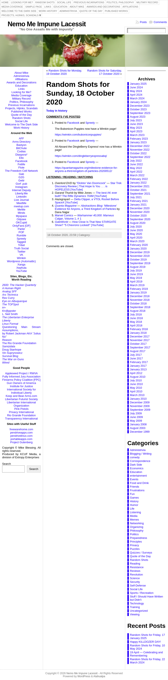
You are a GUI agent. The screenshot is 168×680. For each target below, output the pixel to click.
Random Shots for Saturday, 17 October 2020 (104, 72)
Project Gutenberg (21, 442)
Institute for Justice (21, 386)
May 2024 (136, 91)
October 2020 (138, 215)
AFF (21, 138)
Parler (21, 229)
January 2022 (138, 182)
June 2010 (136, 384)
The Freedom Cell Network (21, 170)
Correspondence (140, 461)
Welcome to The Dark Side (21, 124)
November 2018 (140, 299)
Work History (21, 127)
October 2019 (138, 259)
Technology (137, 603)
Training (135, 607)
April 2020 (136, 237)
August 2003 (137, 428)
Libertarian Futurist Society (21, 399)
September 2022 (140, 157)
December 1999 (140, 431)
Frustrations (137, 490)
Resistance (136, 567)
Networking (137, 523)
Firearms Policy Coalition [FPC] (21, 379)
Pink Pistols (21, 408)
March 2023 (137, 135)
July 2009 (136, 413)
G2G (21, 177)
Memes (134, 519)
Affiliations (21, 79)
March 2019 (137, 285)
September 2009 (140, 409)
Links (21, 88)
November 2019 (140, 255)
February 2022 (139, 179)
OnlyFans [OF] (21, 225)
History (134, 501)
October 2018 (138, 303)
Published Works (21, 111)
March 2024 (137, 98)
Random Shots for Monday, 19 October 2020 (64, 72)
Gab (21, 174)
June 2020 (136, 230)
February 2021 (139, 201)
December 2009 (140, 402)
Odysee (21, 219)
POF (21, 232)
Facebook (21, 161)
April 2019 (136, 281)
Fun (132, 494)
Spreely (21, 238)
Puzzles (135, 549)
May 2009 (136, 420)
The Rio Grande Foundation (19, 343)
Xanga (21, 264)
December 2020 (140, 208)
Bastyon (21, 145)
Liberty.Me (21, 193)
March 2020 (137, 241)
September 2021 (140, 193)
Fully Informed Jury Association (21, 376)
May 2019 (136, 277)
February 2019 (139, 288)
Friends (134, 486)
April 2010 (136, 391)
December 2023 (140, 105)
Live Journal (21, 199)
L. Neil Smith (10, 314)
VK (21, 254)
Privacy (134, 545)
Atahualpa (99, 676)
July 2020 (136, 226)
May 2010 (136, 387)
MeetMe (21, 203)
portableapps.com (21, 439)
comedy (135, 457)
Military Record (21, 98)
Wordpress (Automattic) (21, 261)
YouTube (21, 271)
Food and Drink (139, 483)
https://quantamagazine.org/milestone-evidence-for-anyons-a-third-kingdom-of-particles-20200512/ (86, 169)
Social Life (21, 121)
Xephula (21, 267)
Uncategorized (139, 610)
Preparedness (138, 538)
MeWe (21, 209)
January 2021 (138, 204)
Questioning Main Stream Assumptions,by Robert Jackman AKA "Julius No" (21, 331)
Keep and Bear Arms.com (21, 396)
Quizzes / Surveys (141, 552)
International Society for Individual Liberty (21, 391)
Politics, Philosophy (21, 101)
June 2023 (136, 124)
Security (135, 581)
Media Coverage (21, 95)
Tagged (21, 241)
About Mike (21, 72)
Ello (21, 157)
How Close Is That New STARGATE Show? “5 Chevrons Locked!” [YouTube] (85, 223)
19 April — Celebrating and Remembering (146, 654)
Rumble (21, 235)
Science (135, 578)
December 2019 (140, 252)
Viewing (135, 614)
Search (6, 463)
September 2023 (140, 113)
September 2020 (140, 219)
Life (132, 508)
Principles (136, 541)
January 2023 (138, 142)
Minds (21, 212)
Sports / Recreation (142, 592)
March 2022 (137, 175)
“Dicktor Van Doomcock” (91, 183)
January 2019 (138, 292)
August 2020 (137, 223)
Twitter (21, 251)
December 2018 (140, 296)
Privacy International (21, 412)
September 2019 (140, 263)
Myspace (21, 216)
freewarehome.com (21, 429)
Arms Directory (21, 141)
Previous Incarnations (21, 105)
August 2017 (137, 351)
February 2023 (139, 138)
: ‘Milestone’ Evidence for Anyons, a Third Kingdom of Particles (86, 207)
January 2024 (138, 102)
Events (134, 479)
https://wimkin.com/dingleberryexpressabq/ (81, 156)
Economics (136, 468)
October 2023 (138, 109)
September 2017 (140, 347)
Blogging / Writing (140, 453)
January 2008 (138, 424)
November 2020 (140, 212)
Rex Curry (8, 297)
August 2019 (137, 266)
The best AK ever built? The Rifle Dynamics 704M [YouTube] (86, 194)
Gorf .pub (21, 183)
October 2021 (138, 190)
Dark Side (136, 464)
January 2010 (138, 398)
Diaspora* (21, 154)
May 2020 (136, 234)
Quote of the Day (21, 114)
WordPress (83, 676)
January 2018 (138, 332)
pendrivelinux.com (21, 435)
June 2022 (136, 164)
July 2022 (136, 160)
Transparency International (21, 418)
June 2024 (136, 87)
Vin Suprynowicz (12, 352)
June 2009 (136, 417)
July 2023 (136, 120)
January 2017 (138, 365)
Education (21, 85)
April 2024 (136, 94)
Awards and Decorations (21, 82)
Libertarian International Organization (21, 404)
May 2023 (136, 127)
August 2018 (137, 310)
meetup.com (21, 206)
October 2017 (138, 343)
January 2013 (138, 369)
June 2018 (136, 318)
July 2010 (136, 380)
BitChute (21, 148)
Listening (135, 512)
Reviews (135, 570)
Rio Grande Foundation (21, 415)
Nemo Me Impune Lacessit (47, 24)
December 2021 (140, 186)
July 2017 (136, 354)
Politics (134, 534)
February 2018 (139, 329)
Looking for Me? (21, 92)
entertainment (138, 475)
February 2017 (139, 362)
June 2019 (136, 274)
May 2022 (136, 168)
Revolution (136, 574)
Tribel (21, 245)
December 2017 (140, 336)
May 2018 (136, 321)
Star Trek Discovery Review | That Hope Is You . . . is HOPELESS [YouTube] (88, 186)
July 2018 (136, 314)
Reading (135, 563)
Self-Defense (138, 585)
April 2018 (136, 325)
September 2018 (140, 307)
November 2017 (140, 340)
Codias (21, 151)
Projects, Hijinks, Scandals (21, 108)
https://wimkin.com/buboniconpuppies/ (78, 134)
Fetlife (21, 164)
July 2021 (136, 197)
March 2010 (137, 395)
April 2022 (136, 171)
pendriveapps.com (21, 432)
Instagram (21, 187)
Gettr (21, 180)
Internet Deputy (21, 190)
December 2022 (140, 146)
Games (134, 497)
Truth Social (21, 248)
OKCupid (21, 222)
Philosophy (136, 530)
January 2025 (138, 83)
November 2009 (140, 406)
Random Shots (21, 118)
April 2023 (136, 131)
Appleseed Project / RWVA (21, 373)
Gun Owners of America (21, 383)
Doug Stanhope (11, 349)
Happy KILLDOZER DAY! (145, 641)
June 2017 (136, 358)
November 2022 (140, 149)
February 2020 (139, 244)
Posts (143, 22)
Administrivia (21, 76)
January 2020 (138, 248)
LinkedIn (21, 196)
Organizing (136, 527)
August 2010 (137, 376)
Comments (160, 22)
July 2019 (136, 270)
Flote (21, 167)
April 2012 (136, 373)
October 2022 (138, 153)
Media (133, 516)
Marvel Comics (64, 215)
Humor (134, 505)
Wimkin (21, 258)
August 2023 (137, 116)
